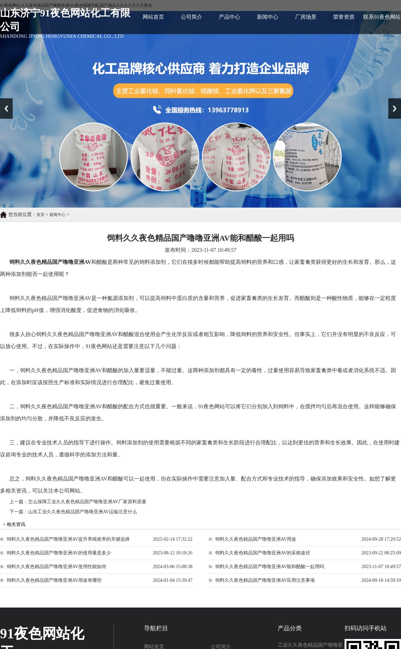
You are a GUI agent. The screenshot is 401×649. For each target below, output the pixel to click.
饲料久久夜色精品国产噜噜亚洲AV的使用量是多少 (59, 552)
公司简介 (191, 17)
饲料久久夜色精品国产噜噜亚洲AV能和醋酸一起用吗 (269, 566)
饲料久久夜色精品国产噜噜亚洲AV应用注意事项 (265, 580)
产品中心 (229, 17)
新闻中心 (267, 17)
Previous (6, 108)
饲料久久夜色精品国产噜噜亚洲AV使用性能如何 (56, 566)
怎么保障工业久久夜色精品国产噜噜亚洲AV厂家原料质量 (87, 501)
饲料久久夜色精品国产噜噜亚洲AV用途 (255, 539)
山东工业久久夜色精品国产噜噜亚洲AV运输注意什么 (82, 511)
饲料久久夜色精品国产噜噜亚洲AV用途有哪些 (54, 580)
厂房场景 (305, 17)
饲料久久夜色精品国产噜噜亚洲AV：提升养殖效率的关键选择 (68, 539)
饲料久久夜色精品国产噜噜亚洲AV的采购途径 (262, 552)
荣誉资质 (344, 17)
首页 (40, 214)
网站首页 (153, 17)
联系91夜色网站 (382, 17)
